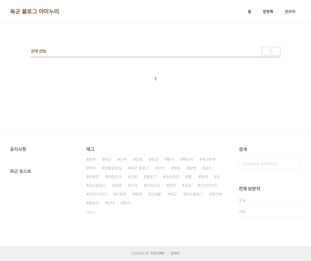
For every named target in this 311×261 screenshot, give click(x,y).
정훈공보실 (113, 168)
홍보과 (94, 203)
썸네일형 (266, 51)
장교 (154, 159)
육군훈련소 (97, 185)
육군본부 (209, 159)
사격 (133, 185)
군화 (133, 176)
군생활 (156, 194)
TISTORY (157, 253)
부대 (92, 168)
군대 (111, 203)
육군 (173, 194)
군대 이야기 (98, 194)
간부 (123, 159)
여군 (107, 159)
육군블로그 (194, 194)
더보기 (90, 212)
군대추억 (172, 176)
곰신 (208, 168)
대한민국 (115, 176)
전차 (126, 203)
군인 (161, 168)
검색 (295, 163)
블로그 (151, 176)
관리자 (290, 11)
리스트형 (276, 51)
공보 (187, 185)
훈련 (172, 185)
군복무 (94, 176)
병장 (138, 194)
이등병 (121, 194)
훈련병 (217, 194)
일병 (192, 168)
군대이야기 (208, 185)
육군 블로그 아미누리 (34, 11)
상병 (139, 159)
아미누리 (153, 185)
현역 (204, 176)
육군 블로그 (139, 168)
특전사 (188, 159)
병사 (170, 159)
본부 (92, 159)
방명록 (268, 11)
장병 (118, 185)
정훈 (176, 168)
